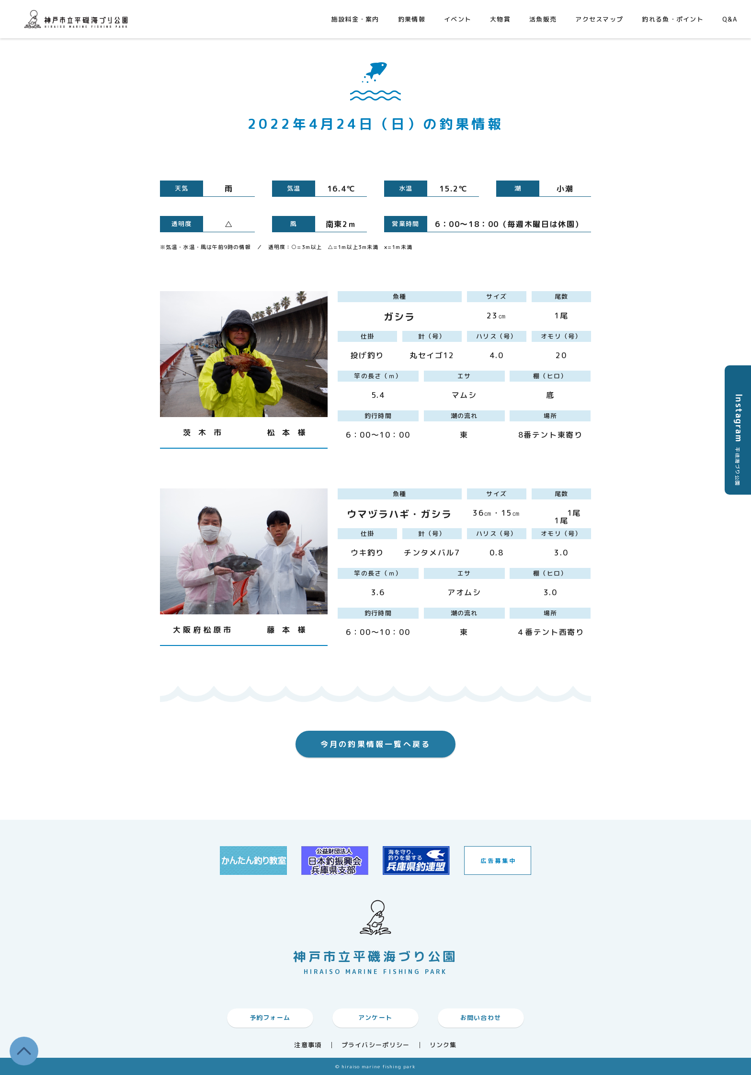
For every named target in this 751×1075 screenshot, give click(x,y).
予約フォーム (270, 1017)
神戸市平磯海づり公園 (78, 19)
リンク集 (443, 1045)
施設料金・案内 (355, 19)
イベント (457, 19)
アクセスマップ (599, 19)
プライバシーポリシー (375, 1045)
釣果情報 (411, 19)
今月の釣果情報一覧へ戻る (375, 744)
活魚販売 (543, 19)
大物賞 (500, 19)
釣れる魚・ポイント (673, 19)
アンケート (375, 1017)
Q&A (729, 19)
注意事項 (307, 1045)
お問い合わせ (480, 1017)
